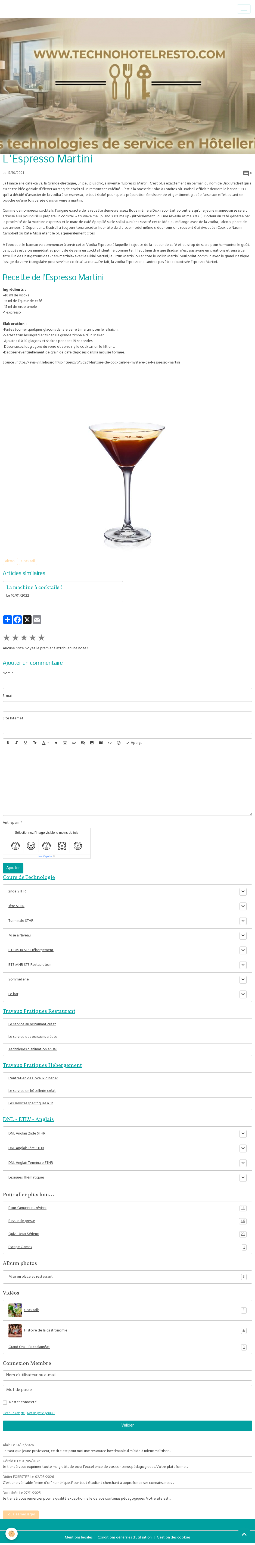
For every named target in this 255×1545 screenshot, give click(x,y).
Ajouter (13, 868)
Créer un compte (14, 1413)
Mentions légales (78, 1537)
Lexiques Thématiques (26, 1178)
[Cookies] (11, 1534)
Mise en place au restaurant (127, 1277)
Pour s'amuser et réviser (127, 1208)
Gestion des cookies (173, 1538)
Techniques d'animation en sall (32, 1049)
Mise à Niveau (19, 936)
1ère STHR (16, 906)
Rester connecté (23, 1402)
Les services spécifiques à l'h (30, 1103)
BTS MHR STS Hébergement (31, 950)
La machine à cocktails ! (34, 588)
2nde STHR (17, 892)
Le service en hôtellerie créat (32, 1091)
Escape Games (127, 1247)
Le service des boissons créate (32, 1037)
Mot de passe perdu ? (41, 1413)
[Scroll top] (244, 1534)
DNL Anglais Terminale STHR (30, 1163)
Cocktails (127, 1310)
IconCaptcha (45, 856)
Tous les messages (20, 1514)
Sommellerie (18, 980)
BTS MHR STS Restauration (29, 965)
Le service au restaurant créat (32, 1024)
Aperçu (134, 743)
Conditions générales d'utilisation (125, 1537)
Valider (127, 1426)
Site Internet (13, 719)
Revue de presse (127, 1221)
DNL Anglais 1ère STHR (26, 1148)
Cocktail (28, 561)
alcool (10, 561)
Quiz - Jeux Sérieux (127, 1234)
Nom (7, 673)
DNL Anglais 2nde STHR (26, 1134)
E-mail (8, 696)
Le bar (13, 994)
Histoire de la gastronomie (127, 1330)
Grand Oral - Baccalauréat (127, 1347)
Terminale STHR (20, 921)
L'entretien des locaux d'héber (33, 1078)
